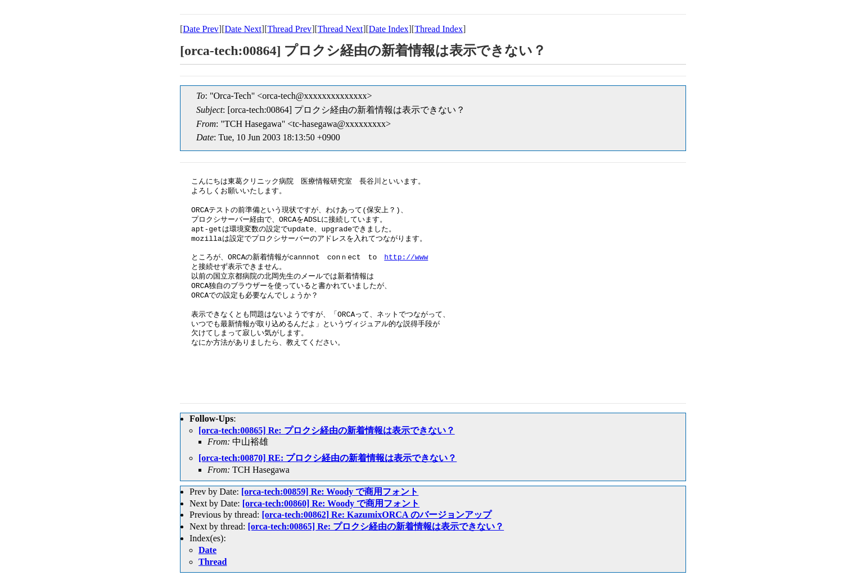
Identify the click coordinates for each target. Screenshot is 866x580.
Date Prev (201, 29)
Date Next (243, 29)
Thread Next (340, 29)
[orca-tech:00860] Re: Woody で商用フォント (331, 503)
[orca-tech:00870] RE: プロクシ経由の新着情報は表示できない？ (328, 458)
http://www (406, 258)
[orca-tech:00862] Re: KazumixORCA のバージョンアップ (376, 514)
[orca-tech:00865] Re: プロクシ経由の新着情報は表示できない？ (327, 430)
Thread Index (438, 29)
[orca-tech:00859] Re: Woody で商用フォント (329, 491)
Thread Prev (289, 29)
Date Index (389, 29)
